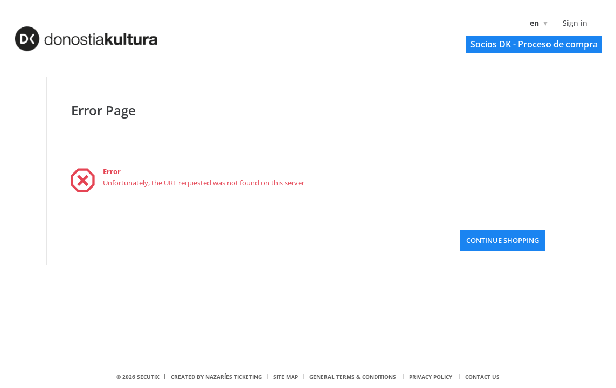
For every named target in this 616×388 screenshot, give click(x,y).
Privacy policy (430, 376)
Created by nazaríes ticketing (216, 376)
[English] (536, 23)
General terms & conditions (352, 376)
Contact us (482, 376)
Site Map (285, 376)
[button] (534, 44)
